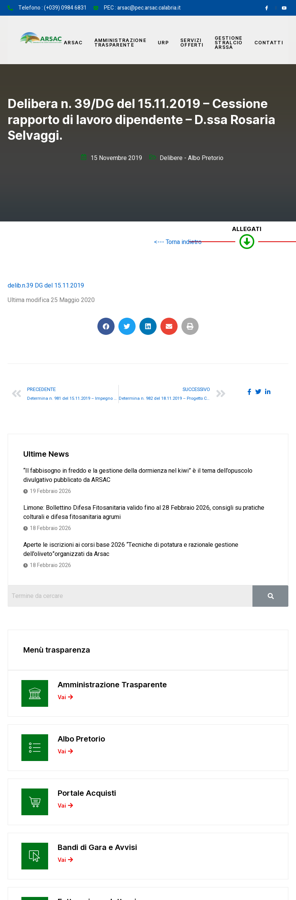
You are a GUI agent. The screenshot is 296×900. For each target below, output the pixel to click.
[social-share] (249, 391)
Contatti (268, 42)
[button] (106, 326)
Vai (65, 697)
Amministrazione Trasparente (120, 42)
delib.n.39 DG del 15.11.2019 (46, 285)
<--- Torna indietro (178, 242)
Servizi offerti (191, 42)
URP (163, 42)
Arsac (73, 42)
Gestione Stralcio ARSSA (229, 42)
